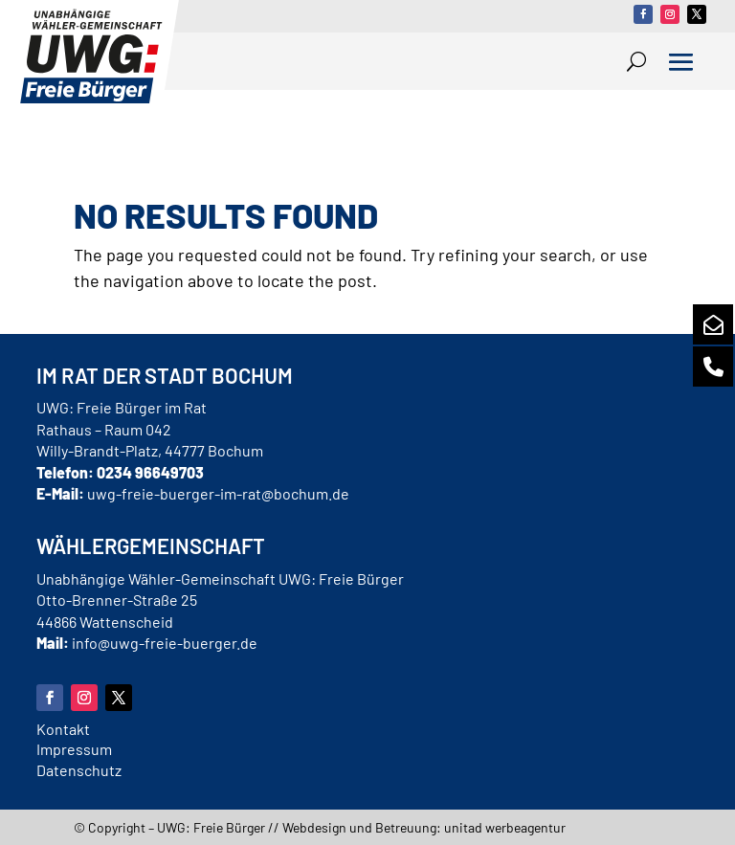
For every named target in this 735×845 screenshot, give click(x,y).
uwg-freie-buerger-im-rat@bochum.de (218, 493)
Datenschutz (79, 770)
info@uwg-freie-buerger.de (164, 643)
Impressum (74, 749)
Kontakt (63, 729)
